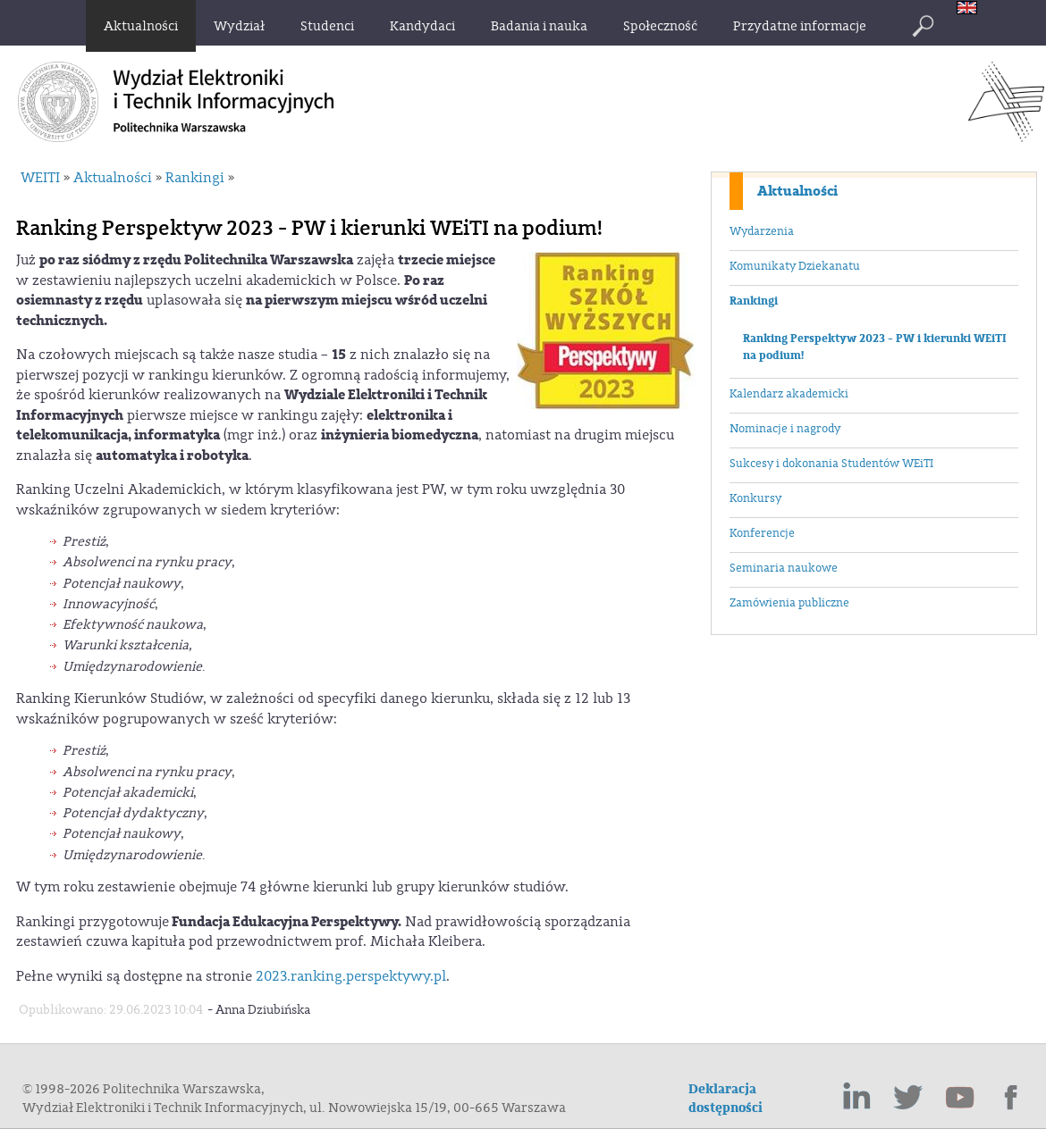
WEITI (40, 178)
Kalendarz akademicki (789, 394)
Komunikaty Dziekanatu (795, 266)
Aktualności (797, 191)
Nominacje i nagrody (785, 429)
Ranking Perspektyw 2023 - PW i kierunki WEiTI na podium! (875, 347)
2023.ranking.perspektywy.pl (351, 976)
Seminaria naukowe (784, 568)
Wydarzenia (762, 231)
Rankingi (754, 301)
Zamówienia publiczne (789, 603)
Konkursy (755, 498)
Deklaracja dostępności (725, 1098)
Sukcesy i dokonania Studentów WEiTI (831, 463)
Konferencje (762, 533)
